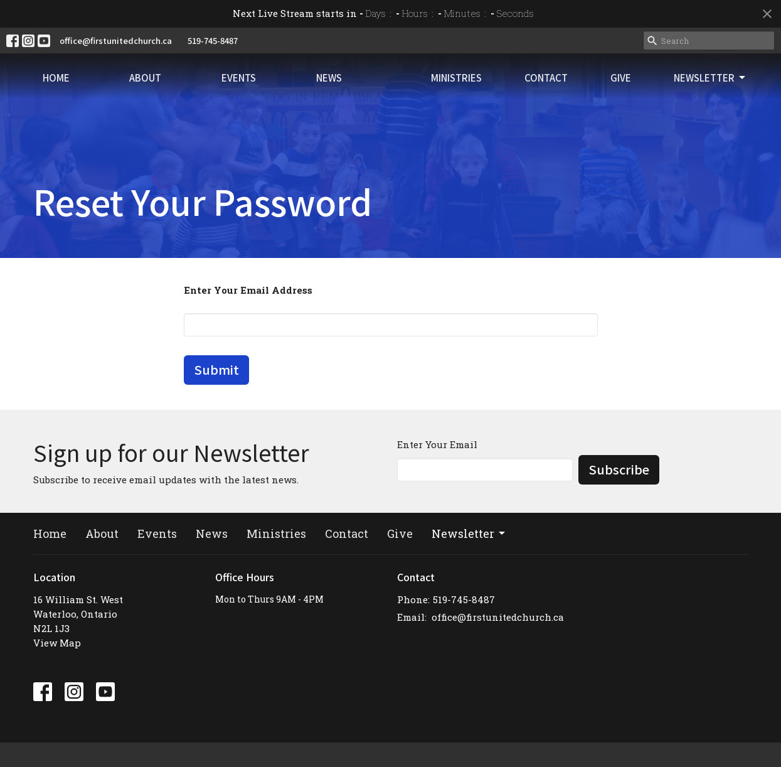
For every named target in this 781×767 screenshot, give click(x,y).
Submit (216, 369)
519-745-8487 (213, 40)
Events (202, 87)
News (278, 87)
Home (48, 87)
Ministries (507, 87)
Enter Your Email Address (248, 290)
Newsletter (717, 87)
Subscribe (618, 469)
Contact (582, 87)
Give (642, 87)
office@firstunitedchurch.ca (116, 40)
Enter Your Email (437, 444)
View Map (57, 642)
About (124, 87)
